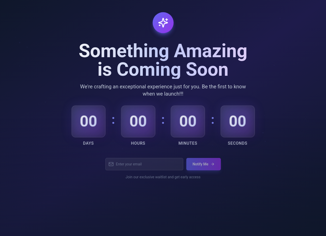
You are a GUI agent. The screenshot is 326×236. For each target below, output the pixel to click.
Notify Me (203, 166)
